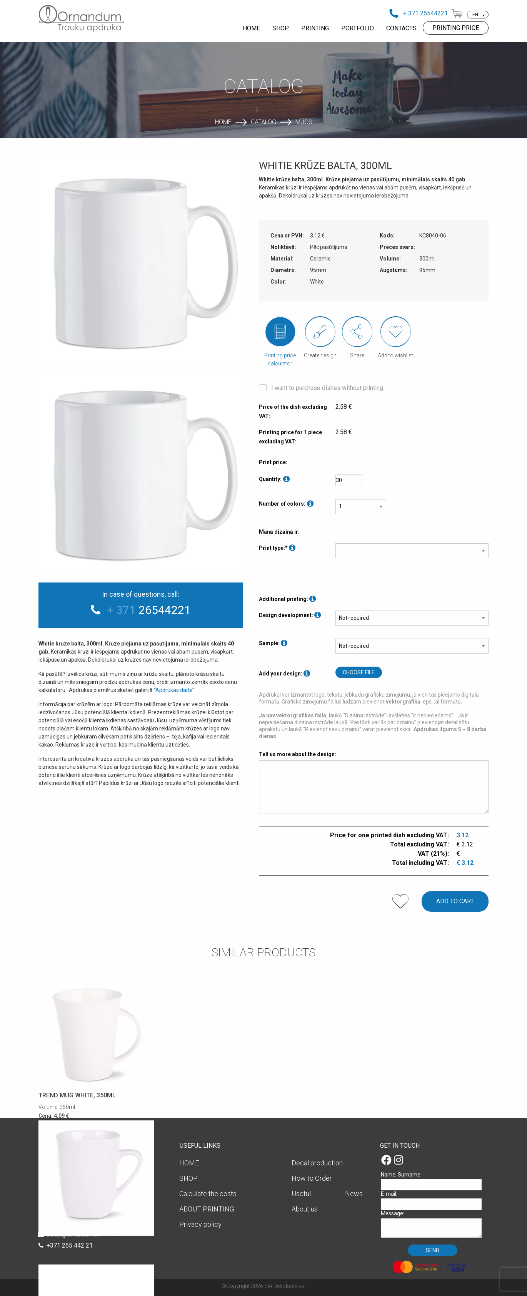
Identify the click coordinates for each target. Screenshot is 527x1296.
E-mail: (434, 1200)
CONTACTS (401, 28)
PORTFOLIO (357, 28)
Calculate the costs (208, 1194)
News (354, 1194)
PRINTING (315, 28)
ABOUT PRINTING (206, 1209)
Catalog (263, 122)
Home (223, 122)
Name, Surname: (434, 1181)
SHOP (280, 28)
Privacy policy (200, 1224)
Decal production (317, 1163)
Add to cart (455, 901)
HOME (251, 28)
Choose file (359, 672)
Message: (434, 1224)
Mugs (303, 122)
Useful (301, 1194)
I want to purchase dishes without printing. (327, 388)
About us (305, 1209)
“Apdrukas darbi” (174, 690)
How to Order (312, 1178)
